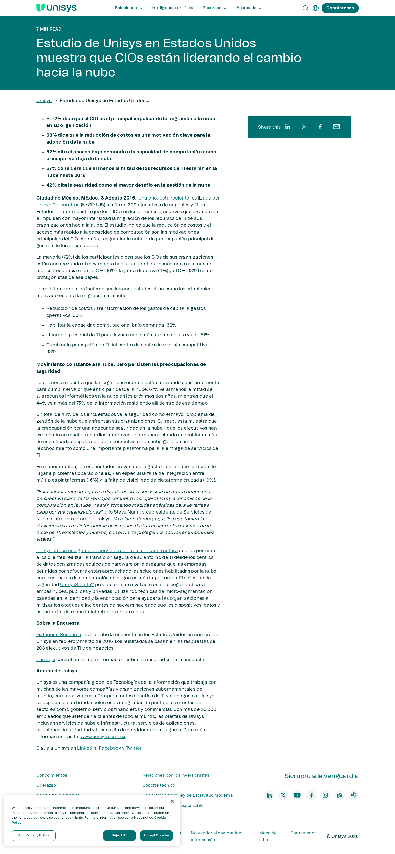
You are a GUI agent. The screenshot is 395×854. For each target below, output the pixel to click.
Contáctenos (303, 833)
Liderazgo (46, 785)
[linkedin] (288, 127)
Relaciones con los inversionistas (176, 775)
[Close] (172, 801)
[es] (316, 8)
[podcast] (354, 795)
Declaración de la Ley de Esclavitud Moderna (188, 795)
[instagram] (325, 795)
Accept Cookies (156, 835)
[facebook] (320, 127)
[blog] (340, 795)
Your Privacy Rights (34, 835)
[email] (336, 127)
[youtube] (297, 795)
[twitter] (304, 127)
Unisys (44, 101)
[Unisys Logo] (56, 8)
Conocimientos (51, 775)
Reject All (119, 835)
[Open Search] (306, 8)
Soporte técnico (159, 785)
